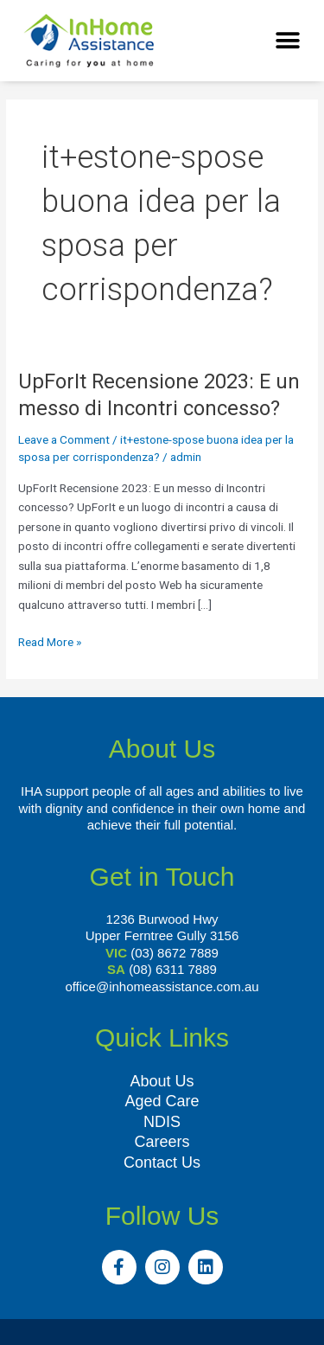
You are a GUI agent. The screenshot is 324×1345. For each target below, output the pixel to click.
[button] (287, 41)
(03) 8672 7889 (174, 952)
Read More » (49, 640)
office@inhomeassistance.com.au (161, 986)
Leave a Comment (64, 439)
